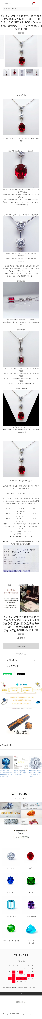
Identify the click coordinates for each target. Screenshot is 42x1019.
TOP (5, 9)
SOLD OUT (21, 646)
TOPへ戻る (21, 993)
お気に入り (21, 654)
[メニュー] (38, 3)
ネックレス (12, 9)
